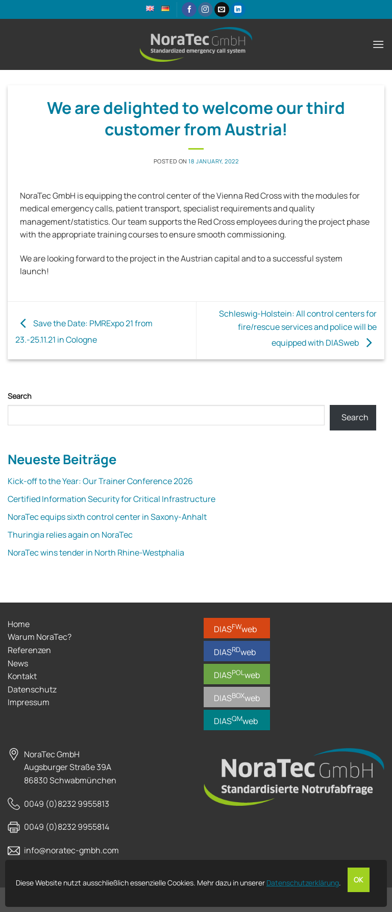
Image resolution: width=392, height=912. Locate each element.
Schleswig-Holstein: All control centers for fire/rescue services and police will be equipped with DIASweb (298, 328)
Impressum (29, 702)
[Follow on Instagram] (205, 9)
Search (20, 396)
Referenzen (29, 650)
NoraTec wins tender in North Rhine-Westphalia (96, 552)
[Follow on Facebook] (189, 9)
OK (358, 879)
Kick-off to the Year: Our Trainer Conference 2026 (100, 481)
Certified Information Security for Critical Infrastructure (111, 499)
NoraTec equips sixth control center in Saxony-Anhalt (107, 516)
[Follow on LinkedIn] (238, 9)
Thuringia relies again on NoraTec (70, 534)
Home (19, 624)
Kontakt (22, 676)
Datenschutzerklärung (302, 882)
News (18, 663)
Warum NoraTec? (39, 636)
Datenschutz (32, 689)
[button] (378, 44)
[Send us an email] (221, 9)
